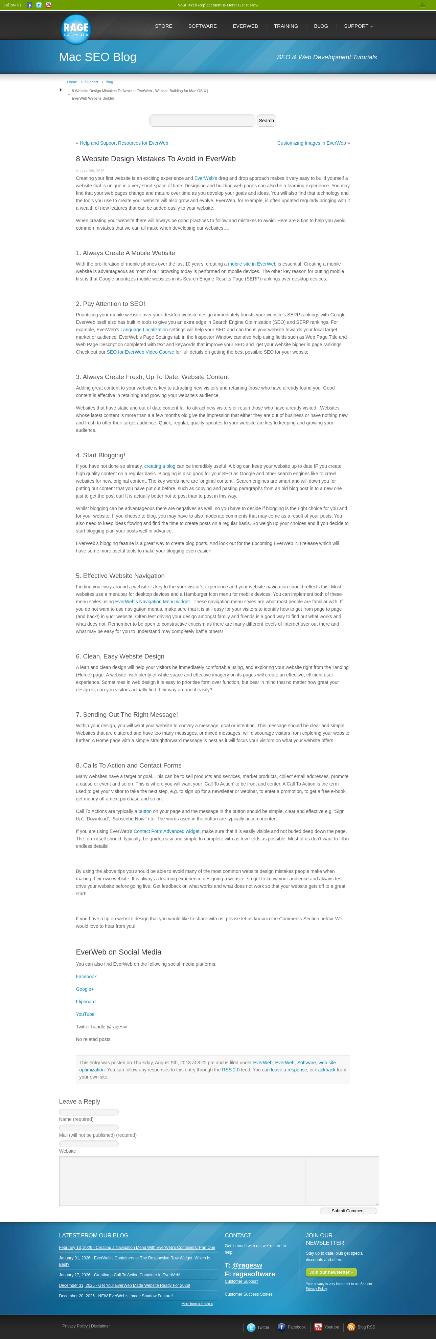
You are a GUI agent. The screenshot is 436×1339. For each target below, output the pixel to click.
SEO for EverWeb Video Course (140, 352)
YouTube (85, 1014)
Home (72, 82)
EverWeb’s (205, 178)
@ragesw (247, 1265)
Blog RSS (361, 1327)
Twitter (258, 1327)
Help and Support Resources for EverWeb (124, 143)
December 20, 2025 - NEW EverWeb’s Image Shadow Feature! (116, 1296)
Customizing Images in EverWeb (311, 143)
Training (286, 26)
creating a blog (160, 466)
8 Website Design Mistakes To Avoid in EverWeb (156, 158)
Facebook (86, 976)
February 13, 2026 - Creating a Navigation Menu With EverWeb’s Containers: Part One (137, 1247)
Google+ (85, 989)
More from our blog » (197, 1304)
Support (355, 26)
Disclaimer (100, 1326)
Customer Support (241, 1281)
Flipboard (86, 1001)
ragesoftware (254, 1274)
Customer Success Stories (249, 1294)
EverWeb (245, 26)
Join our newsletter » (331, 1272)
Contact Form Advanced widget (167, 831)
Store (163, 26)
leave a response (289, 1069)
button (145, 811)
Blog (321, 26)
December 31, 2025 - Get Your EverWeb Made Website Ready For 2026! (124, 1285)
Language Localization (144, 329)
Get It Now (248, 4)
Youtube (326, 1327)
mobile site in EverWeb (252, 264)
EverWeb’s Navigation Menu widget (152, 601)
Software (202, 26)
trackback (325, 1069)
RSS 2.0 (230, 1069)
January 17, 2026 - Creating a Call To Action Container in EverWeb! (119, 1275)
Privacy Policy (316, 1289)
